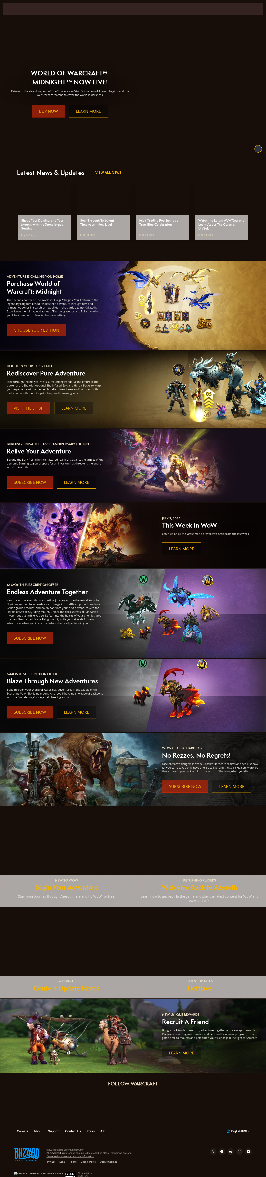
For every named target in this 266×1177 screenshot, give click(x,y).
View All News (108, 172)
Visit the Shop (28, 408)
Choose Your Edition (36, 330)
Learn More (88, 118)
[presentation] (15, 9)
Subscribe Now (30, 482)
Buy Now (48, 118)
